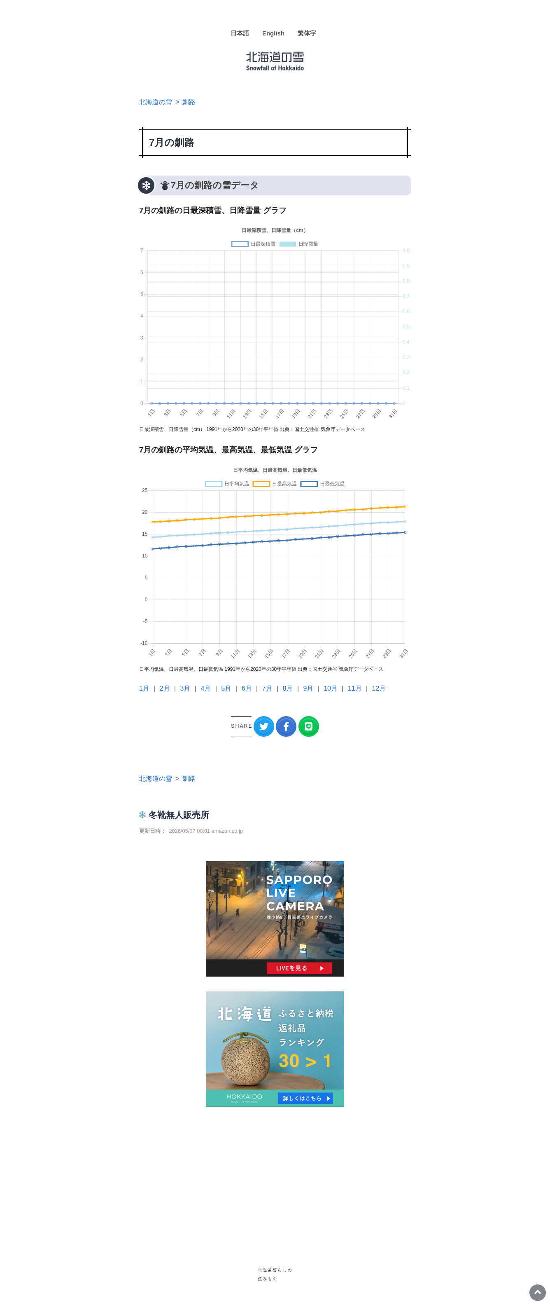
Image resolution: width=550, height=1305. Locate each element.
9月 (308, 688)
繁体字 (307, 33)
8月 (288, 688)
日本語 (240, 33)
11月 (355, 688)
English (273, 33)
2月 (165, 688)
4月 (205, 688)
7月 (267, 688)
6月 (247, 688)
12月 (379, 688)
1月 (144, 688)
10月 (331, 688)
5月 (226, 688)
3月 (185, 688)
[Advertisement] (275, 1179)
